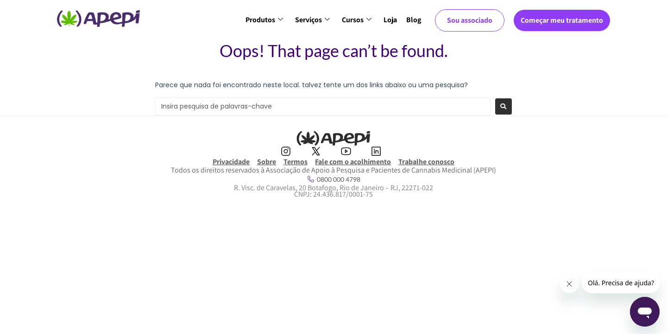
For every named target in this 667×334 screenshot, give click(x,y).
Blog (413, 20)
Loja (390, 20)
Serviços (312, 20)
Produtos (264, 20)
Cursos (356, 20)
